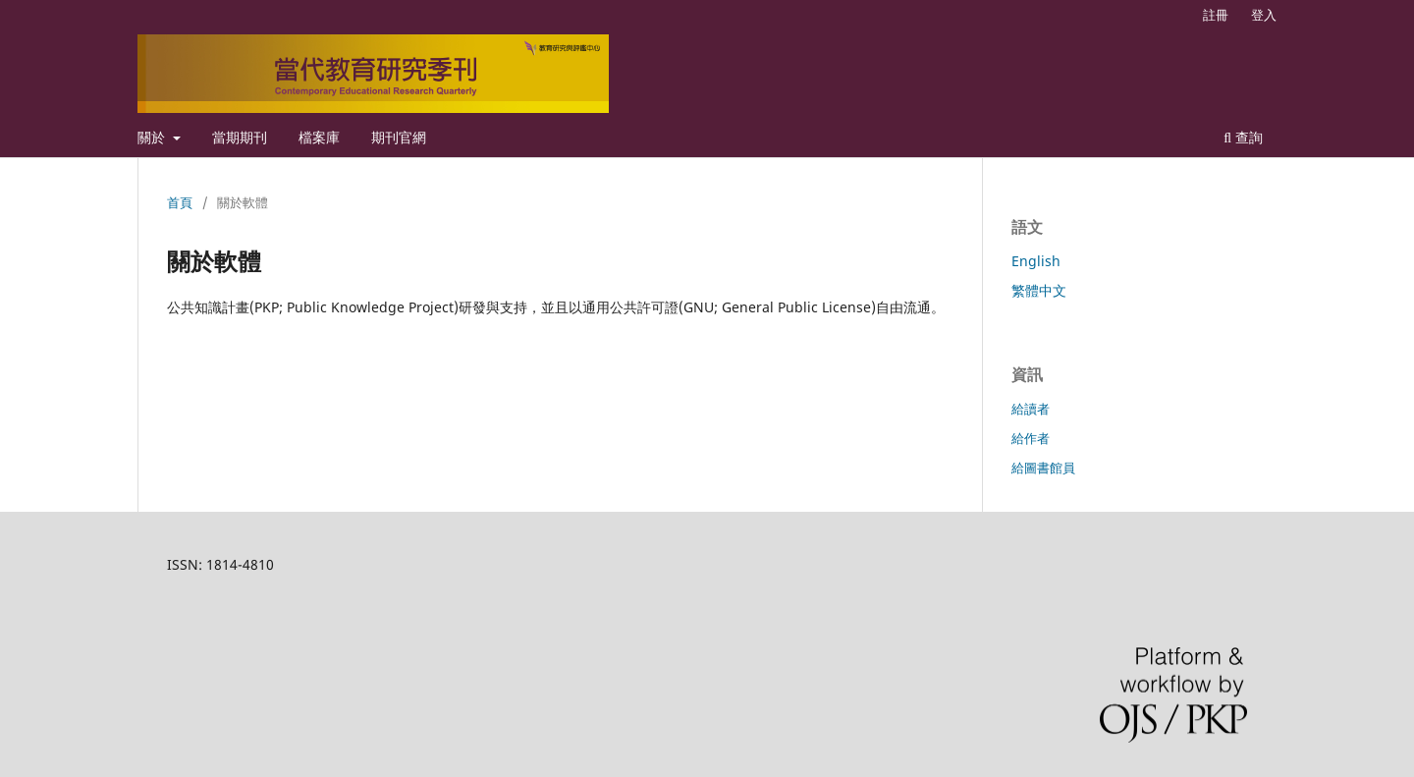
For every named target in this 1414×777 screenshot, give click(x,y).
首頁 (179, 202)
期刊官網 (398, 137)
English (1035, 260)
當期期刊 (239, 137)
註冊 (1215, 15)
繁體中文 (1038, 290)
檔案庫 (319, 137)
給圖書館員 (1043, 467)
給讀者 (1030, 408)
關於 (153, 137)
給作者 (1030, 438)
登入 (1264, 15)
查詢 (1243, 137)
